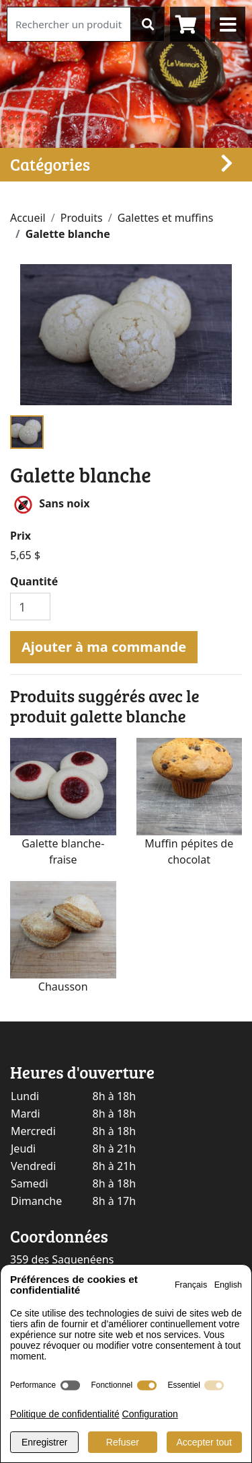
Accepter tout (205, 1442)
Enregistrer (44, 1442)
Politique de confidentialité (65, 1414)
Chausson (63, 986)
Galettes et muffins (166, 217)
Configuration (150, 1414)
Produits (81, 217)
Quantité (34, 581)
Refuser (122, 1442)
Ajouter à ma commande (104, 647)
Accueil (28, 217)
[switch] (70, 1385)
